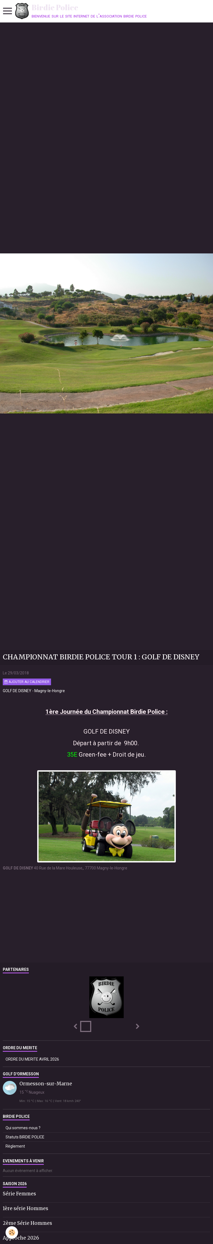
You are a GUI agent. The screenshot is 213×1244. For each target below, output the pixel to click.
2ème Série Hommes (27, 1223)
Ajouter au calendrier (26, 682)
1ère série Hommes (25, 1208)
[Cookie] (12, 1232)
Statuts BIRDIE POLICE (25, 1137)
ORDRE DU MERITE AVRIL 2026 (32, 1059)
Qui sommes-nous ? (23, 1128)
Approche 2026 (21, 1238)
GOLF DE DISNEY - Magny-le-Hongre (34, 691)
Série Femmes (19, 1194)
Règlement (15, 1146)
